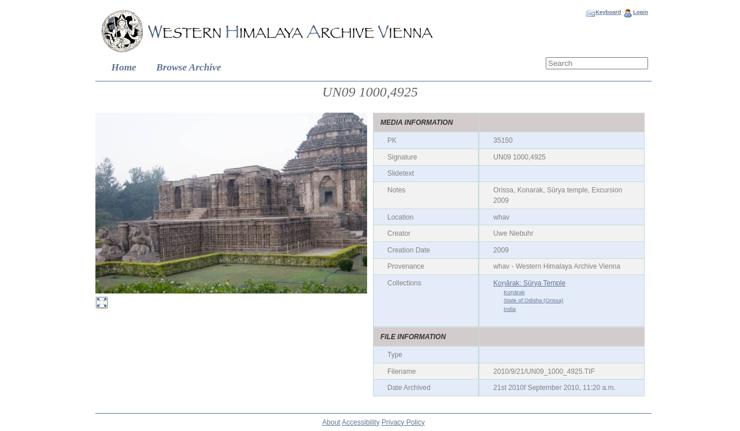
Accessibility (360, 422)
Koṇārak (514, 292)
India (510, 309)
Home (124, 67)
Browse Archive (188, 67)
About (331, 422)
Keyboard (608, 12)
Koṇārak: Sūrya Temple (529, 283)
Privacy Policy (403, 422)
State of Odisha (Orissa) (533, 300)
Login (640, 12)
